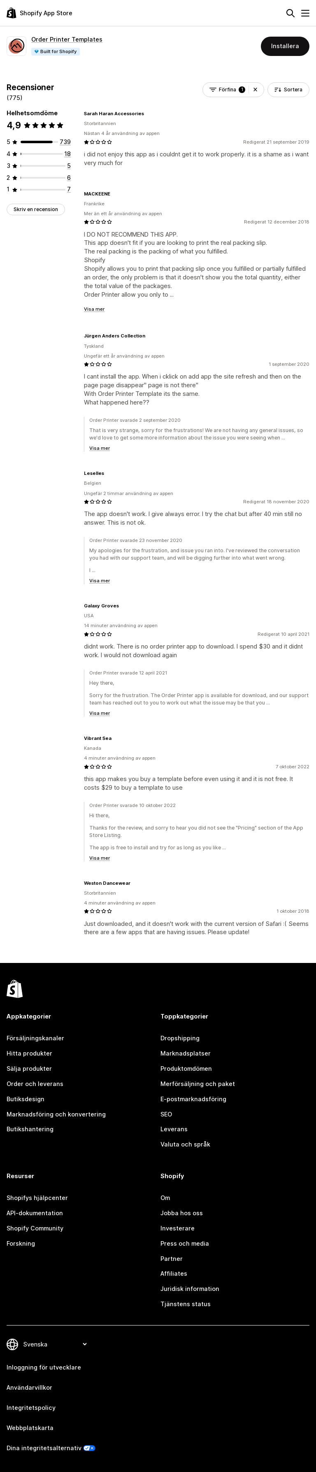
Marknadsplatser (185, 1053)
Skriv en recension (36, 209)
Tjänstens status (185, 1303)
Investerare (177, 1228)
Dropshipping (180, 1038)
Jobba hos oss (181, 1212)
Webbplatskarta (30, 1427)
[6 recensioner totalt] (69, 177)
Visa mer (94, 309)
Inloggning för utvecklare (44, 1367)
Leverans (174, 1129)
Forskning (21, 1243)
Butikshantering (30, 1129)
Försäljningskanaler (35, 1038)
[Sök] (290, 13)
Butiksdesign (25, 1098)
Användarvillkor (29, 1387)
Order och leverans (35, 1083)
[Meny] (305, 13)
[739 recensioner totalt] (65, 141)
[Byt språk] (54, 1344)
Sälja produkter (29, 1068)
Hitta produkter (29, 1053)
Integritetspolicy (31, 1407)
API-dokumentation (35, 1212)
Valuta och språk (185, 1144)
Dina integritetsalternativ (44, 1447)
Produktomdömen (186, 1068)
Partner (171, 1258)
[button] (255, 90)
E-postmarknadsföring (193, 1098)
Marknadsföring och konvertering (56, 1114)
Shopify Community (35, 1228)
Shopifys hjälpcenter (37, 1197)
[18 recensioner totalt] (67, 153)
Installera (285, 45)
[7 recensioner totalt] (69, 189)
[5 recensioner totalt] (69, 165)
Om (165, 1197)
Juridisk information (189, 1288)
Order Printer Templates (66, 39)
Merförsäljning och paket (197, 1083)
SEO (166, 1114)
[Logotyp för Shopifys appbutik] (39, 13)
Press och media (184, 1243)
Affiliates (173, 1273)
